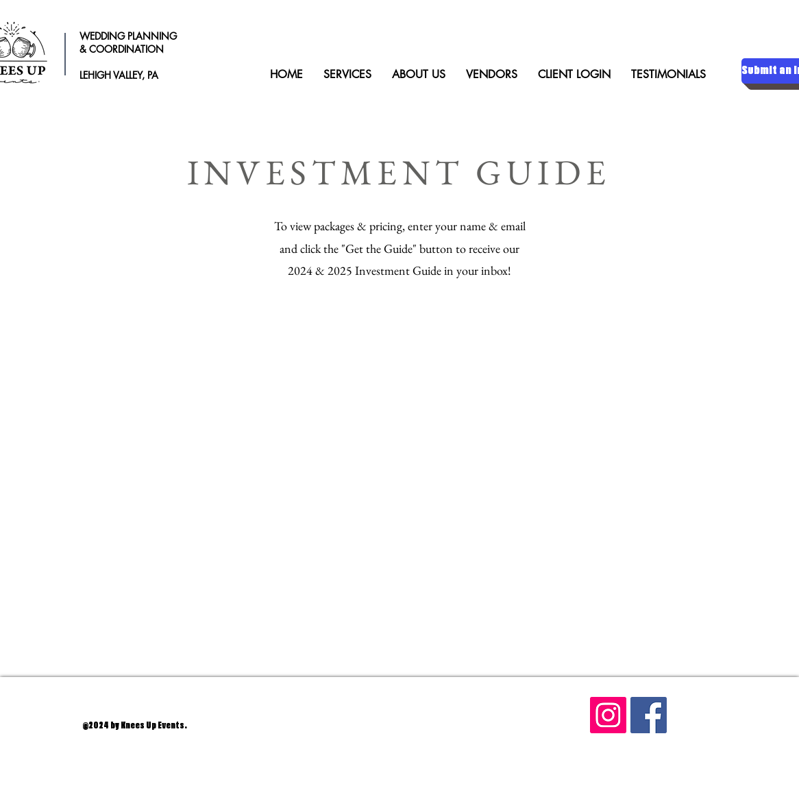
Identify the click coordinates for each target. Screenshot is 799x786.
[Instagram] (608, 715)
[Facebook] (648, 715)
